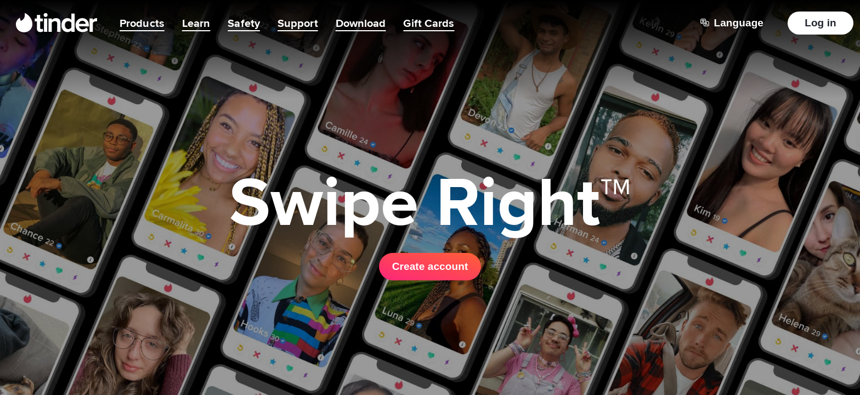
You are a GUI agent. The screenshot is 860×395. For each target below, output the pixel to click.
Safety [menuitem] (244, 23)
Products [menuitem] (142, 23)
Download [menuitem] (361, 23)
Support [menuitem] (298, 23)
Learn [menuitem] (196, 23)
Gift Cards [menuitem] (428, 23)
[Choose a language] (731, 23)
